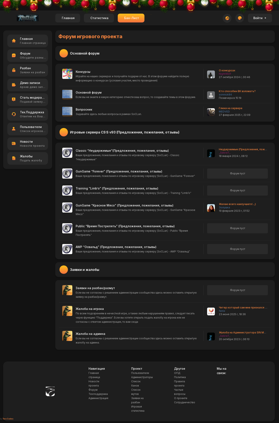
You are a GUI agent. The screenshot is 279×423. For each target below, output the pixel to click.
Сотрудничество (184, 402)
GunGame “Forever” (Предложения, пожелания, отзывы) (119, 171)
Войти (260, 18)
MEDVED (224, 111)
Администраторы (142, 377)
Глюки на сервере (230, 108)
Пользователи (140, 373)
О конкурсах (227, 70)
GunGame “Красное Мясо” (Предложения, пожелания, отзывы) (124, 205)
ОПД (177, 373)
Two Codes (8, 419)
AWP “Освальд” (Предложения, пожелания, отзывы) (116, 247)
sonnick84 (225, 94)
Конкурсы (83, 71)
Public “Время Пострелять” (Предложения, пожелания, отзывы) (125, 226)
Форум (93, 389)
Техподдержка (98, 394)
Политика (180, 377)
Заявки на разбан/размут (95, 288)
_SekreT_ (224, 152)
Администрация (98, 398)
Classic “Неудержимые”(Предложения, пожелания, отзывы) (122, 150)
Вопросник (84, 109)
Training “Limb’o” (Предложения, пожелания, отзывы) (117, 188)
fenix (222, 310)
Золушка (224, 207)
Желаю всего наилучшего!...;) (237, 204)
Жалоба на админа (90, 334)
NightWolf (225, 73)
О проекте (180, 398)
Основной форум (89, 92)
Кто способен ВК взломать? (237, 91)
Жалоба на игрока (90, 309)
